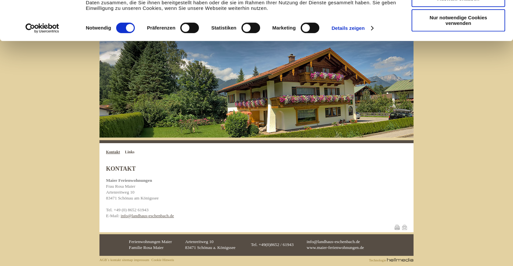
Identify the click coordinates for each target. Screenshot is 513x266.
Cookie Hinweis (162, 260)
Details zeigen (347, 65)
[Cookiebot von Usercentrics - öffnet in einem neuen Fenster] (42, 65)
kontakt (116, 260)
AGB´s (104, 260)
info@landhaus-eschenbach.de (147, 215)
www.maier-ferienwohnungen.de (335, 247)
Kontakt (113, 152)
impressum (141, 260)
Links (129, 152)
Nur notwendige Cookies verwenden (458, 57)
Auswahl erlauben (458, 35)
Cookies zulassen (458, 16)
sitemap (127, 260)
